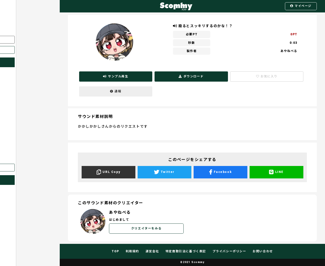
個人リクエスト (17, 139)
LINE (276, 172)
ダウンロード (191, 76)
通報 (115, 91)
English (29, 167)
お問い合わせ (15, 158)
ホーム (10, 72)
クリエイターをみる (146, 228)
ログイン (29, 39)
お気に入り (13, 101)
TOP (115, 251)
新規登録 (29, 50)
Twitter (164, 172)
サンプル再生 (115, 76)
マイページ (301, 6)
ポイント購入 (15, 149)
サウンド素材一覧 (19, 120)
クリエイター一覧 (19, 110)
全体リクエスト (17, 130)
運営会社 (152, 251)
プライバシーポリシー (229, 251)
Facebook (220, 172)
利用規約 (132, 251)
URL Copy (108, 172)
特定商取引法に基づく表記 (185, 251)
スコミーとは (15, 81)
